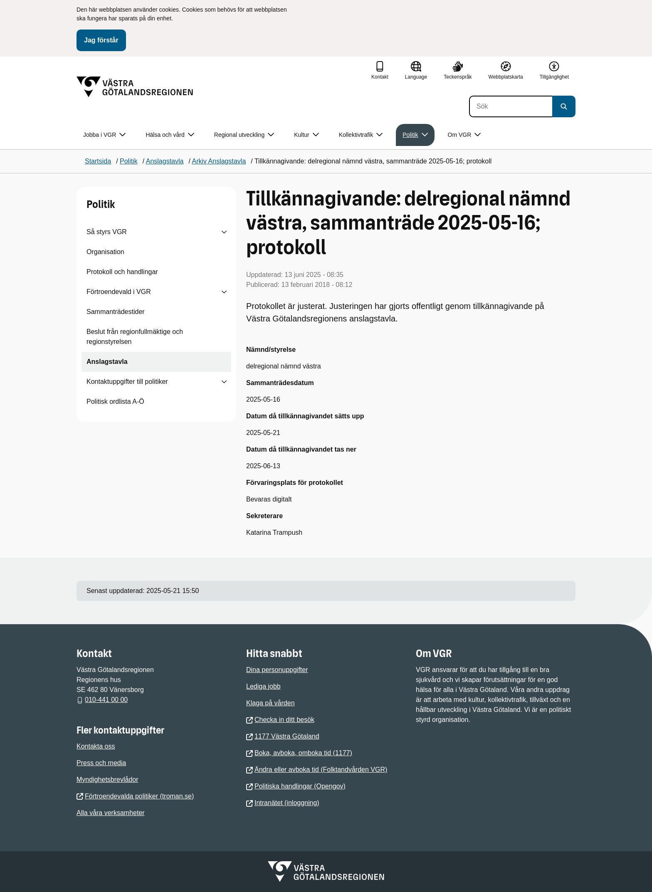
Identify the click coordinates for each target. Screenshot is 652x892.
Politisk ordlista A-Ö (115, 401)
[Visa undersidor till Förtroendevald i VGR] (224, 292)
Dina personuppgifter (277, 669)
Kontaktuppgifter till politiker (127, 381)
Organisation (105, 251)
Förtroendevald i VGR (118, 291)
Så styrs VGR (106, 231)
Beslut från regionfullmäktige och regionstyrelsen (134, 336)
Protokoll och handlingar (122, 271)
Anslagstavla (107, 361)
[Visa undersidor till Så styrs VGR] (224, 232)
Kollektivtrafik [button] (361, 135)
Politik (100, 204)
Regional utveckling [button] (244, 135)
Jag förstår (101, 40)
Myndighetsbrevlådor (107, 779)
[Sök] (510, 106)
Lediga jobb (263, 686)
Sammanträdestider (115, 311)
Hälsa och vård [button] (170, 135)
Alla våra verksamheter (111, 812)
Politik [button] (415, 135)
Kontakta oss (96, 746)
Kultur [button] (306, 135)
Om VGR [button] (464, 135)
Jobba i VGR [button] (104, 135)
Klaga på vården (270, 703)
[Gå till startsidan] (135, 87)
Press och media (101, 762)
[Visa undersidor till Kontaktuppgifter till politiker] (224, 382)
